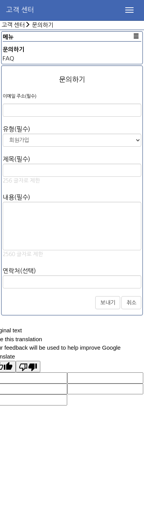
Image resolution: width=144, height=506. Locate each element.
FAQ (8, 58)
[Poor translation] (28, 366)
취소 (131, 302)
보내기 (107, 302)
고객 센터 (20, 10)
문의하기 (42, 25)
